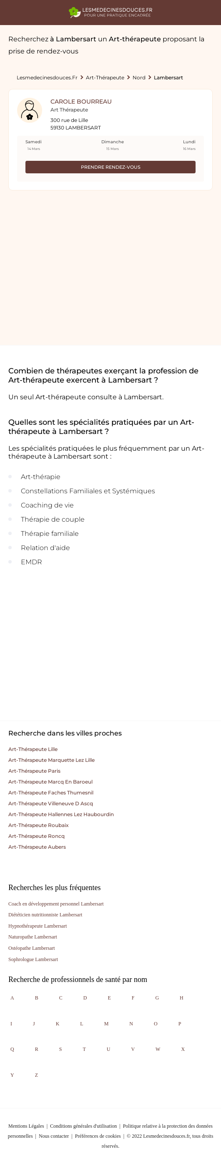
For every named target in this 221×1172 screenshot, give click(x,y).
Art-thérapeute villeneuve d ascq (50, 803)
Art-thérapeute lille (33, 749)
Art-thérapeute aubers (37, 847)
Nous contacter (54, 1136)
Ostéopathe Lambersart (31, 948)
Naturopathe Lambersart (32, 937)
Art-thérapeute (105, 77)
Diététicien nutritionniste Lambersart (45, 915)
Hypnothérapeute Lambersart (37, 926)
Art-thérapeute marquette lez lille (51, 760)
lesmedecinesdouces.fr (47, 77)
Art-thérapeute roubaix (38, 825)
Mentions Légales (26, 1126)
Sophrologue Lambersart (33, 959)
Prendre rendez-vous (111, 167)
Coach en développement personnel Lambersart (56, 904)
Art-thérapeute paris (34, 771)
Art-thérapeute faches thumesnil (50, 792)
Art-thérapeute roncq (36, 836)
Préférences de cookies (98, 1136)
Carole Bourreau (81, 101)
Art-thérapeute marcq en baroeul (50, 782)
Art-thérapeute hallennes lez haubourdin (61, 814)
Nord (139, 77)
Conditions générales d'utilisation (83, 1126)
